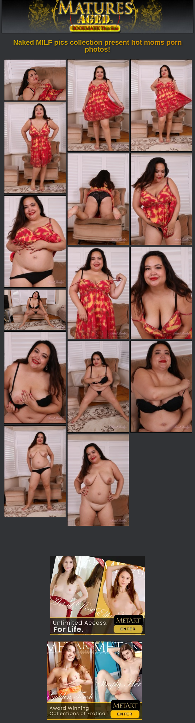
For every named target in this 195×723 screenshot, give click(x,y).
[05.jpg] (98, 199)
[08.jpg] (98, 293)
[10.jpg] (35, 309)
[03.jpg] (161, 105)
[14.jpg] (35, 471)
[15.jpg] (98, 480)
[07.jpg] (35, 241)
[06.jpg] (161, 199)
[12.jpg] (98, 387)
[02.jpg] (98, 105)
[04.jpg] (35, 148)
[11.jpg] (35, 377)
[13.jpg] (161, 387)
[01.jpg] (35, 79)
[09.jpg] (161, 293)
